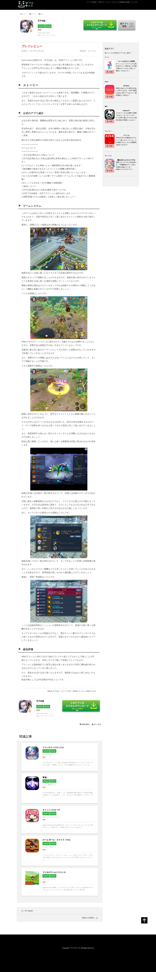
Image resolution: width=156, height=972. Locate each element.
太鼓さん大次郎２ (88, 918)
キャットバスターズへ (59, 819)
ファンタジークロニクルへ (59, 757)
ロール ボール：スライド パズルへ (59, 851)
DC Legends (29, 911)
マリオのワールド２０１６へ (59, 882)
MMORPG (86, 724)
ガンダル (97, 724)
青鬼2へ (59, 788)
